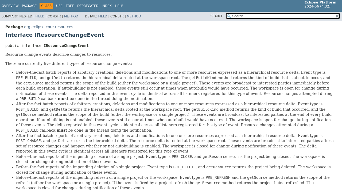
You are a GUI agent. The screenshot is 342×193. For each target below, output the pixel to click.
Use (59, 6)
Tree (70, 6)
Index (107, 6)
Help (119, 6)
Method (71, 16)
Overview (10, 6)
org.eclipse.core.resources (48, 27)
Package (29, 6)
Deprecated (88, 6)
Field (39, 16)
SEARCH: (218, 16)
